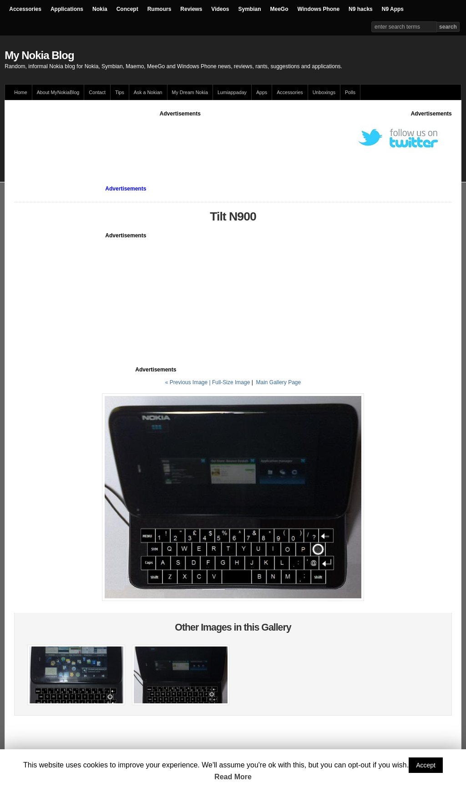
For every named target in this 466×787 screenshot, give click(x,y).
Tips (119, 92)
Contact (97, 92)
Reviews (191, 9)
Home (20, 92)
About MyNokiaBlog (58, 92)
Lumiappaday (232, 92)
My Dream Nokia (190, 92)
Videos (220, 9)
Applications (67, 9)
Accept (426, 765)
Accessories (25, 9)
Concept (127, 9)
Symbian (249, 9)
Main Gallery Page (278, 382)
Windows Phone (319, 9)
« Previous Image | (188, 382)
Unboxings (324, 92)
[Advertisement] (180, 138)
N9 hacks (361, 9)
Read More (233, 777)
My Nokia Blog (39, 55)
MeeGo (279, 9)
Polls (350, 92)
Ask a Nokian (148, 92)
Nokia (99, 9)
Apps (261, 92)
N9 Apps (393, 9)
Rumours (159, 9)
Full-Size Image (231, 382)
